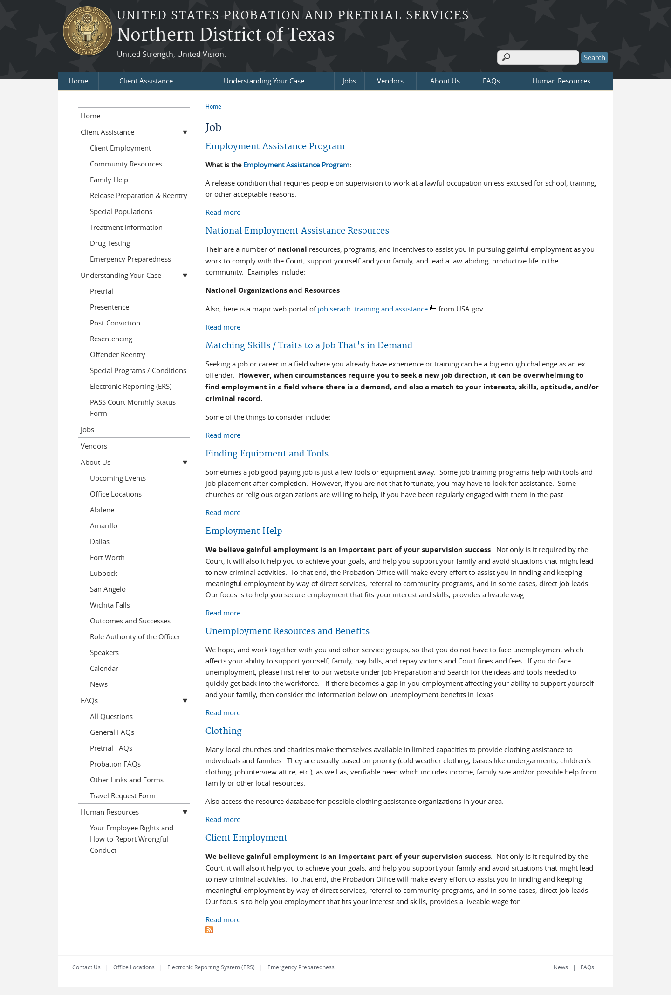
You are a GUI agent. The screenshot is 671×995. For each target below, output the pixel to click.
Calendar (104, 667)
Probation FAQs (115, 762)
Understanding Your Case (264, 79)
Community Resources (126, 162)
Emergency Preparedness (130, 258)
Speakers (104, 651)
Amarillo (103, 524)
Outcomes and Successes (130, 619)
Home (78, 79)
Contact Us (86, 966)
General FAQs (112, 731)
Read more (222, 211)
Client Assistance (146, 79)
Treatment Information (126, 226)
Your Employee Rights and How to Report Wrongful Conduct (131, 838)
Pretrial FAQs (111, 747)
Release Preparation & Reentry (138, 194)
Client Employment (246, 837)
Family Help (109, 178)
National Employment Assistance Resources (297, 230)
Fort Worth (107, 556)
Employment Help (243, 530)
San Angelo (108, 588)
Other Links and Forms (127, 778)
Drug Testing (110, 242)
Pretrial (101, 290)
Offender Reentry (117, 353)
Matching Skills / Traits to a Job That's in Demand (308, 344)
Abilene (102, 508)
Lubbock (103, 572)
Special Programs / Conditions (138, 369)
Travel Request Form (123, 794)
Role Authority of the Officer (135, 635)
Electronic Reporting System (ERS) (211, 966)
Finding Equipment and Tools (267, 453)
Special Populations (121, 210)
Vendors (390, 79)
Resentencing (111, 337)
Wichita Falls (110, 603)
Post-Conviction (115, 321)
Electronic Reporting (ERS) (130, 385)
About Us (445, 79)
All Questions (111, 715)
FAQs (491, 79)
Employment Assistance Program (275, 145)
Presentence (109, 306)
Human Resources (561, 79)
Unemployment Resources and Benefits (287, 630)
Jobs (349, 79)
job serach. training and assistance (373, 307)
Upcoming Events (118, 477)
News (99, 683)
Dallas (100, 540)
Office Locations (116, 493)
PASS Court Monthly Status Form (133, 406)
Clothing (223, 730)
